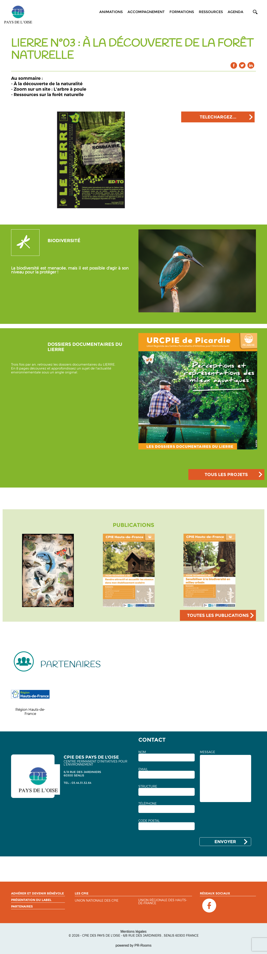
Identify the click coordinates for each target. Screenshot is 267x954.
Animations (111, 12)
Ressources (211, 12)
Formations (181, 12)
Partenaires (22, 906)
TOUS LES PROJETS (226, 474)
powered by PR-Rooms (133, 945)
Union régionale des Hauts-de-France (162, 902)
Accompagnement (146, 12)
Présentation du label (31, 899)
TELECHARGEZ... (218, 117)
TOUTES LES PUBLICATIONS (218, 615)
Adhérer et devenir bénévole (37, 893)
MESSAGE (207, 752)
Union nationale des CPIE (96, 900)
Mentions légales (133, 931)
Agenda (235, 12)
